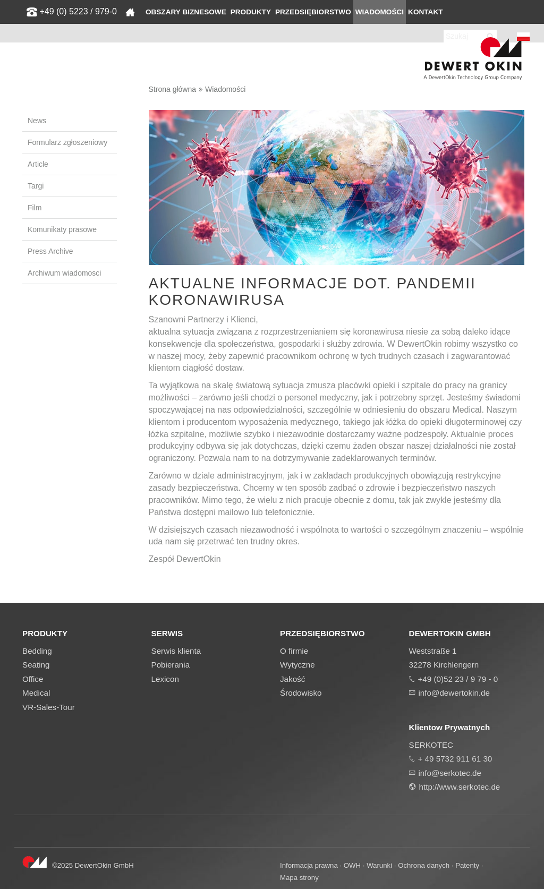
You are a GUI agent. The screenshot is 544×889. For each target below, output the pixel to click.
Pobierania (170, 664)
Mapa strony (299, 878)
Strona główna (173, 89)
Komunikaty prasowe (62, 229)
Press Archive (50, 251)
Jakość (292, 678)
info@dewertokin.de (454, 692)
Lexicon (165, 678)
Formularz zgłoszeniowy (67, 142)
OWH (352, 865)
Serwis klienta (176, 650)
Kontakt (425, 12)
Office (32, 678)
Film (34, 207)
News (37, 120)
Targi (36, 186)
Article (38, 164)
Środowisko (301, 692)
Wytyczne (297, 664)
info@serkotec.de (450, 772)
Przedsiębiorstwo (313, 12)
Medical (36, 692)
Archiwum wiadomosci (64, 273)
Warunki (379, 865)
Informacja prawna (309, 865)
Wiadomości (379, 12)
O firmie (294, 650)
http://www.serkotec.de (459, 786)
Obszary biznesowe (186, 12)
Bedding (37, 650)
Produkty (251, 12)
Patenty (467, 865)
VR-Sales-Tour (48, 707)
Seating (36, 664)
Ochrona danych (423, 865)
